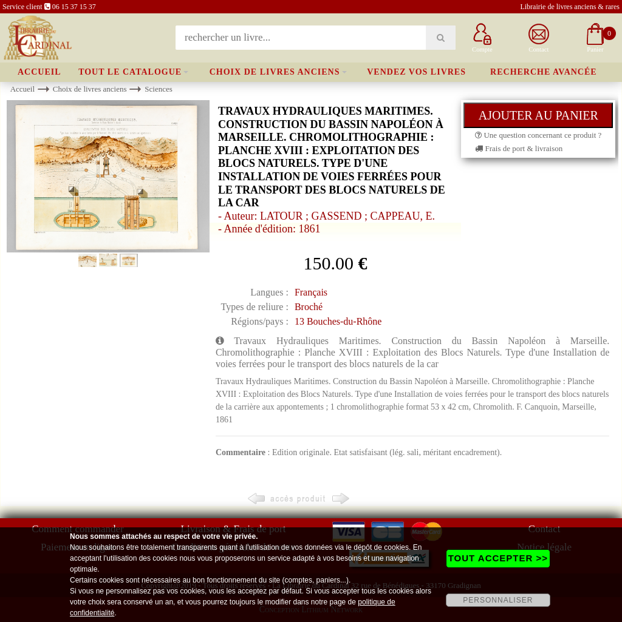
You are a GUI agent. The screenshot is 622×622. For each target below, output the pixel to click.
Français (311, 292)
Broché (309, 307)
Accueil (39, 71)
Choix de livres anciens (275, 71)
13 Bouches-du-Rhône (338, 321)
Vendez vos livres (416, 71)
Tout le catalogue (130, 71)
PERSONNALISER (498, 600)
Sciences (158, 88)
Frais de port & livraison (518, 148)
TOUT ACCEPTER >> (498, 558)
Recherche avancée (543, 71)
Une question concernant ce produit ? (538, 135)
